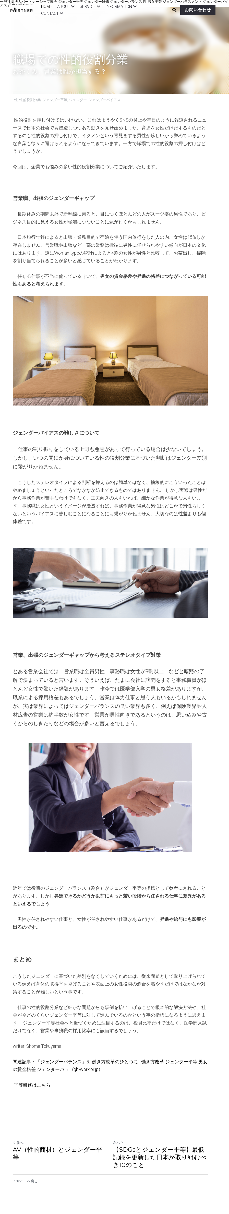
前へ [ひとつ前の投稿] (18, 1141)
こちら (44, 1083)
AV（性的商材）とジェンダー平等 (61, 1147)
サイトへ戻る (25, 1179)
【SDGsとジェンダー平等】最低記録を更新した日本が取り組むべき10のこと (166, 1155)
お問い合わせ (193, 9)
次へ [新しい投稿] (122, 1141)
